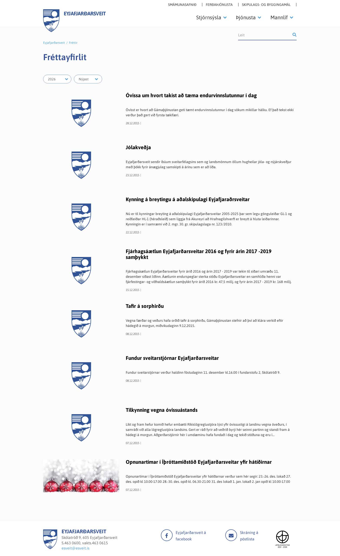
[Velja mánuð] (88, 79)
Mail (231, 535)
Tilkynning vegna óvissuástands (162, 410)
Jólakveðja (138, 147)
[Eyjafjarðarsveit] (50, 548)
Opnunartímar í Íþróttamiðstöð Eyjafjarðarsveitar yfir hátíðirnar (199, 462)
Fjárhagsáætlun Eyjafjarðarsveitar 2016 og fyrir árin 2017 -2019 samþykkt (198, 254)
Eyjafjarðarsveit (54, 42)
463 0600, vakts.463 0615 (86, 543)
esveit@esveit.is (75, 548)
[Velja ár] (57, 79)
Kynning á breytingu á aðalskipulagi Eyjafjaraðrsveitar (188, 199)
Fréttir (73, 42)
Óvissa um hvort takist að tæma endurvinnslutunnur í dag (191, 95)
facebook (167, 535)
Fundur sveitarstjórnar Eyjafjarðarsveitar (172, 358)
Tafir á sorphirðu (145, 306)
